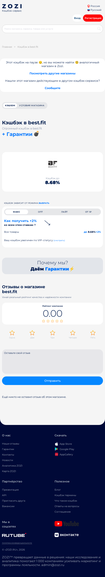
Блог (58, 489)
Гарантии (57, 269)
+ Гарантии (17, 134)
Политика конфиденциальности (17, 543)
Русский (94, 10)
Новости (7, 460)
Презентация (10, 489)
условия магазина (31, 105)
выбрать (44, 203)
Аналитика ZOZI (12, 465)
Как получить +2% (20, 222)
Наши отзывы (10, 443)
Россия (93, 6)
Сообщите (52, 88)
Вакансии (8, 506)
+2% (98, 231)
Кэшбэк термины (65, 495)
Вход (77, 18)
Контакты (8, 454)
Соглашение (63, 511)
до (85, 231)
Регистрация (93, 18)
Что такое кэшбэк (66, 500)
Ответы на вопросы (67, 506)
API (4, 495)
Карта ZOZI (9, 471)
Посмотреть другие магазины (52, 73)
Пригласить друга (13, 500)
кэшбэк (10, 105)
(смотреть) (59, 240)
